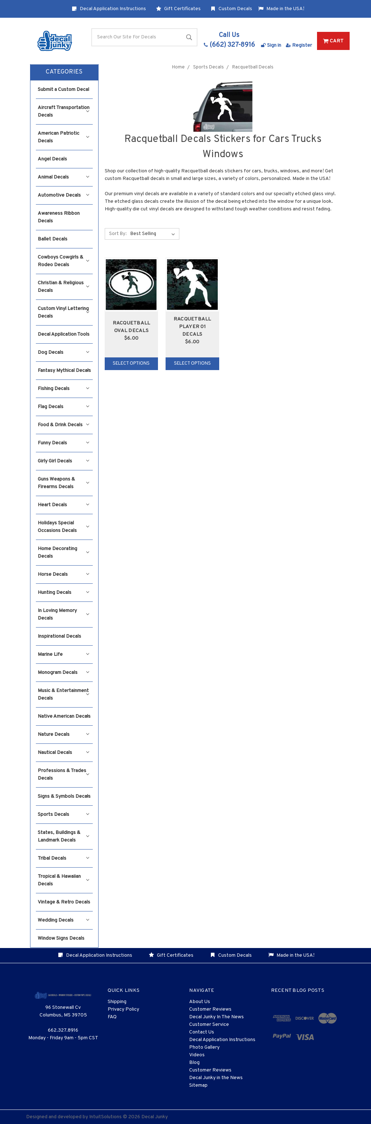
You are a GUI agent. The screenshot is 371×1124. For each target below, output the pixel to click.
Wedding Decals (63, 920)
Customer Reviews (210, 1009)
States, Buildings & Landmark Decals (63, 836)
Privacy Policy (123, 1009)
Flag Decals (63, 407)
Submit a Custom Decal (63, 90)
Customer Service (209, 1025)
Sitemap (198, 1085)
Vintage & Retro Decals (64, 902)
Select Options (131, 363)
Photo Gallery (204, 1047)
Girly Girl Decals (63, 461)
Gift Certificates (178, 9)
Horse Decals (63, 574)
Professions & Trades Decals (63, 774)
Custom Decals (231, 9)
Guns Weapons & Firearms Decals (63, 483)
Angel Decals (52, 159)
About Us (199, 1002)
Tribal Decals (63, 858)
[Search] (144, 37)
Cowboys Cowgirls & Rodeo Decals (63, 261)
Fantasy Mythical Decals (64, 371)
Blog (194, 1063)
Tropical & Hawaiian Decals (63, 880)
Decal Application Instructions (109, 9)
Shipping (117, 1002)
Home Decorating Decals (63, 552)
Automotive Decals (63, 195)
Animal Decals (63, 177)
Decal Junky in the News (216, 1078)
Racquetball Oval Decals (131, 327)
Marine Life (63, 654)
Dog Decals (63, 352)
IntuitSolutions (105, 1117)
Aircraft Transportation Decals (63, 111)
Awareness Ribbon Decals (59, 217)
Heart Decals (63, 505)
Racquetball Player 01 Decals (192, 326)
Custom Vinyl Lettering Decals (63, 312)
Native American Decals (64, 716)
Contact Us (201, 1032)
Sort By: (117, 234)
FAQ (112, 1017)
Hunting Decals (63, 593)
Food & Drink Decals (63, 425)
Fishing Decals (63, 389)
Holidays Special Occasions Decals (63, 527)
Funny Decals (63, 443)
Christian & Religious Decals (63, 287)
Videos (197, 1055)
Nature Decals (63, 734)
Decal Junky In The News (216, 1017)
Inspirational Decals (59, 636)
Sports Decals (63, 814)
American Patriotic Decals (63, 137)
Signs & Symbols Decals (64, 796)
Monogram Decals (63, 673)
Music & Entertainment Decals (63, 694)
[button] (64, 72)
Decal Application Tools (63, 334)
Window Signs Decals (61, 938)
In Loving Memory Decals (63, 614)
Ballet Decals (52, 239)
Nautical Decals (63, 753)
